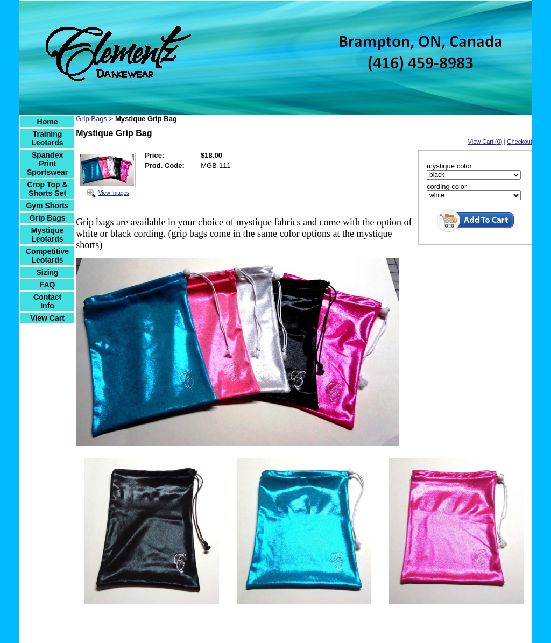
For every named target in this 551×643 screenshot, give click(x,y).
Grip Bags (48, 218)
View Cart (47, 318)
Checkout (519, 141)
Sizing (47, 272)
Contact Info (47, 301)
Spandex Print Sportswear (47, 163)
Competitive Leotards (47, 255)
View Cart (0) (485, 141)
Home (47, 121)
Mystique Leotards (47, 234)
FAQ (47, 284)
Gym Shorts (47, 205)
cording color (447, 186)
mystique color (449, 166)
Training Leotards (47, 138)
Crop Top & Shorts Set (47, 188)
